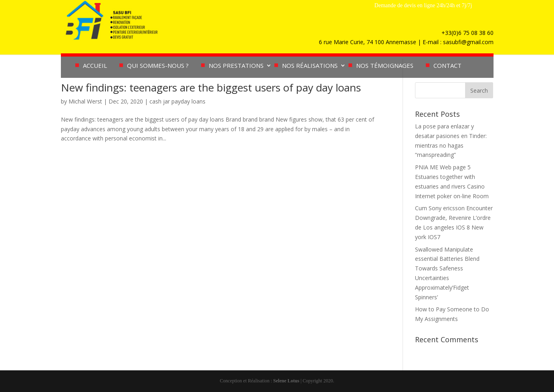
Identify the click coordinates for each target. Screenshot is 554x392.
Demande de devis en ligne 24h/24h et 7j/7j (423, 5)
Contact (447, 66)
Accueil (95, 66)
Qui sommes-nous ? (158, 66)
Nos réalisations (310, 66)
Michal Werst (85, 101)
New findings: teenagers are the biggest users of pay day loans (211, 87)
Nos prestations (236, 66)
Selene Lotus (286, 381)
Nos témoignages (384, 66)
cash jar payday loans (177, 101)
